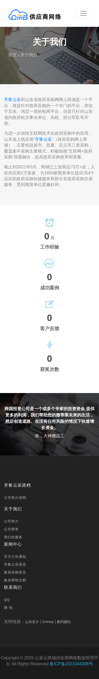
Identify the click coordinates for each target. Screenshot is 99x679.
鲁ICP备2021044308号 (71, 664)
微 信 (8, 608)
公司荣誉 (11, 529)
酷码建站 (64, 622)
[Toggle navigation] (83, 13)
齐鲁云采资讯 (15, 564)
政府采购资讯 (15, 572)
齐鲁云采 (12, 99)
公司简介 (11, 521)
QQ (7, 600)
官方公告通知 (15, 557)
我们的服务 (13, 537)
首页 (12, 55)
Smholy (48, 622)
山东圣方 (32, 622)
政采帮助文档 (15, 580)
